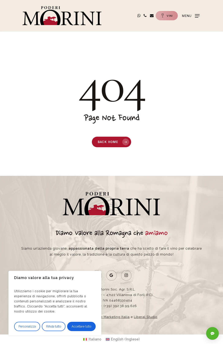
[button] (190, 16)
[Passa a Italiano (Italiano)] (92, 339)
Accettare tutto (81, 326)
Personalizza (27, 326)
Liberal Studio (146, 317)
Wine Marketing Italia (112, 317)
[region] (54, 303)
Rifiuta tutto (53, 326)
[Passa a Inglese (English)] (123, 339)
